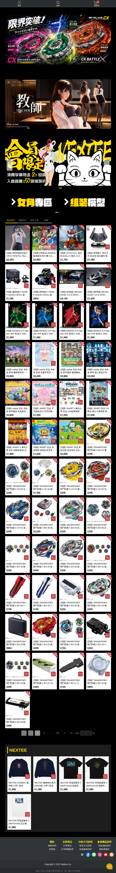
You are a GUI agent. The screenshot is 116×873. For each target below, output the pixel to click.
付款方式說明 (85, 842)
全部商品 (67, 842)
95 (57, 733)
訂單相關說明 (67, 849)
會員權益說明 (104, 842)
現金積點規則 (104, 846)
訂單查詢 (67, 846)
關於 (52, 842)
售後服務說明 (85, 849)
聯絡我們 (52, 846)
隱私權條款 (104, 849)
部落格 (52, 849)
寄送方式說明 (85, 846)
